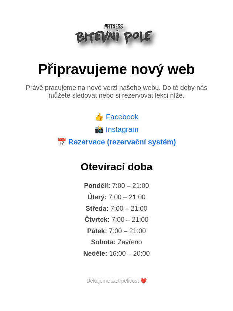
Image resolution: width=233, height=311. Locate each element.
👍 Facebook (116, 117)
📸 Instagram (116, 129)
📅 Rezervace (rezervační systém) (116, 142)
